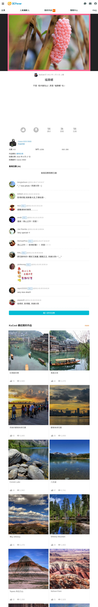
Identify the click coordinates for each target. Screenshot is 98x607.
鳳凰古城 (54, 373)
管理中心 (74, 10)
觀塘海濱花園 (56, 427)
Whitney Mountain (58, 537)
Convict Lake (15, 482)
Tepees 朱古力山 (16, 591)
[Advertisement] (49, 108)
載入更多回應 (49, 313)
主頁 (3, 10)
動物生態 (20, 154)
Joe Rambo (22, 229)
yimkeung (21, 264)
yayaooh (21, 300)
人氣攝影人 (24, 10)
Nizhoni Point (56, 591)
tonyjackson (22, 182)
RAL (19, 253)
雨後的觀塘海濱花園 (18, 427)
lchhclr (20, 194)
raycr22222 (22, 288)
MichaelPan (22, 241)
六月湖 (53, 482)
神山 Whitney (15, 537)
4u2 (19, 206)
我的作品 (49, 10)
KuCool (39, 75)
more (87, 325)
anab (19, 217)
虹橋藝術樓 (14, 373)
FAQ (95, 10)
